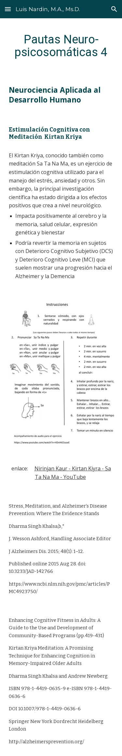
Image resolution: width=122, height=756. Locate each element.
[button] (8, 9)
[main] (61, 45)
